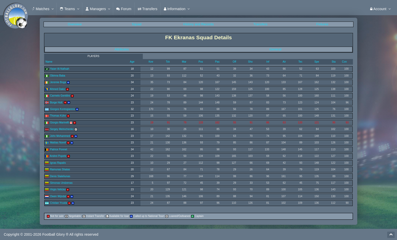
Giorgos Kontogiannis (62, 109)
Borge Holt (56, 102)
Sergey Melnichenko (62, 129)
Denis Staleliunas (60, 176)
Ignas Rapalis (58, 162)
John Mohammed (60, 136)
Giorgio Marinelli (59, 122)
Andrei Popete (58, 156)
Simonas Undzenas (61, 182)
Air (284, 61)
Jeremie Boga (58, 82)
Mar (184, 61)
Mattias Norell (58, 142)
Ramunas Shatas (60, 169)
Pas (217, 61)
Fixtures (322, 24)
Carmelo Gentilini (60, 95)
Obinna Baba (57, 75)
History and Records (198, 24)
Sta (333, 61)
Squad (136, 24)
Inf (267, 61)
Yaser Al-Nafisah (59, 68)
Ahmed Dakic (57, 89)
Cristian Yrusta (58, 202)
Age (132, 61)
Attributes (121, 49)
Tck (168, 61)
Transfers (260, 24)
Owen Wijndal (58, 196)
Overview (75, 24)
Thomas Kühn (58, 115)
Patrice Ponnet (58, 149)
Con (344, 61)
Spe (316, 61)
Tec (301, 61)
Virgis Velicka (58, 189)
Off (234, 61)
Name (48, 61)
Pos (200, 61)
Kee (151, 61)
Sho (250, 61)
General (275, 49)
